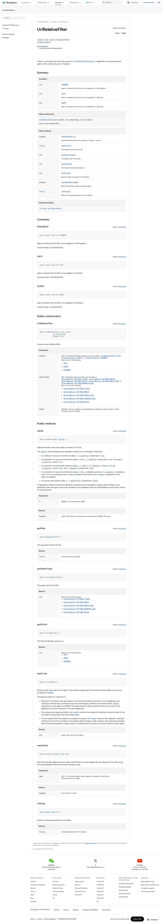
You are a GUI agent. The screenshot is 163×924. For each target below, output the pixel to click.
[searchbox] (13, 18)
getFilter (65, 146)
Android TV (78, 895)
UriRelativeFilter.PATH (110, 356)
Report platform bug (147, 881)
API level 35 (122, 28)
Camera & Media (58, 891)
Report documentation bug (150, 885)
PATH (63, 94)
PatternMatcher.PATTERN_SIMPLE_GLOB (104, 381)
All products (106, 910)
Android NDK (123, 897)
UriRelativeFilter (46, 120)
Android (33, 881)
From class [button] (51, 208)
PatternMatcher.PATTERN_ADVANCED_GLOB (77, 383)
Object (47, 42)
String (83, 120)
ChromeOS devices (81, 888)
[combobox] (112, 2)
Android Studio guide (126, 883)
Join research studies (148, 891)
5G (54, 898)
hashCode (65, 173)
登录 (159, 2)
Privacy (55, 895)
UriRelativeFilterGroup (84, 61)
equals (64, 137)
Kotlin (117, 33)
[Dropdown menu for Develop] (64, 2)
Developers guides (125, 887)
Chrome (66, 910)
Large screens (79, 881)
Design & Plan (42, 2)
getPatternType (68, 155)
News (32, 895)
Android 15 (100, 881)
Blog (90, 2)
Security (33, 888)
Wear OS (78, 885)
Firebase (76, 910)
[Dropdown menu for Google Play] (81, 2)
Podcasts (33, 901)
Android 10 (100, 898)
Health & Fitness (58, 888)
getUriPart (66, 164)
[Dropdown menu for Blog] (94, 2)
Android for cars (80, 891)
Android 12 (100, 891)
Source (32, 891)
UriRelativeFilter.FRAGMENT (96, 358)
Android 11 (100, 895)
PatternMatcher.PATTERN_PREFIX (102, 379)
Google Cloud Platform (90, 910)
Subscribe (137, 919)
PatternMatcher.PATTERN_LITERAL (75, 379)
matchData (65, 182)
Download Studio (124, 893)
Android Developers (43, 22)
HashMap (50, 693)
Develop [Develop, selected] (58, 2)
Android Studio (148, 2)
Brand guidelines (50, 919)
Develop (54, 22)
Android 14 (100, 885)
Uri (71, 182)
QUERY (64, 103)
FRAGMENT (65, 85)
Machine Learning (58, 885)
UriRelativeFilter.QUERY (71, 358)
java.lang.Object (42, 46)
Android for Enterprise (37, 885)
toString (65, 192)
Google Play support (147, 888)
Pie (98, 901)
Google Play (73, 2)
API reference (8, 10)
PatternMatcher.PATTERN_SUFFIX (74, 381)
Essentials (25, 2)
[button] (13, 37)
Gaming (55, 881)
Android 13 (100, 888)
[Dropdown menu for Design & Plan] (50, 2)
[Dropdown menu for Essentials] (32, 2)
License (39, 919)
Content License (90, 843)
